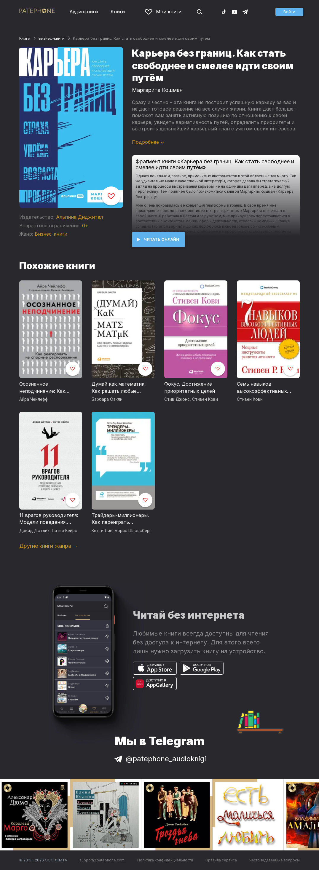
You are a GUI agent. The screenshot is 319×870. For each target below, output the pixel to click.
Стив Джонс (177, 399)
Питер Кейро (64, 530)
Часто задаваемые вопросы (274, 860)
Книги (118, 12)
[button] (289, 12)
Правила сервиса (221, 860)
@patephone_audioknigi (159, 758)
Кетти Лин (102, 530)
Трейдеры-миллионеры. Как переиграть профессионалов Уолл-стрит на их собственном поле (122, 519)
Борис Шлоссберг (133, 530)
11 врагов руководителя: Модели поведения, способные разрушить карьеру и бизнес (48, 519)
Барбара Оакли (107, 399)
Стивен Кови (205, 399)
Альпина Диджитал (79, 217)
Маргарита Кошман (157, 90)
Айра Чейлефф (33, 399)
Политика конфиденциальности (165, 860)
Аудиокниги (83, 12)
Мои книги (163, 12)
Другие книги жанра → (48, 546)
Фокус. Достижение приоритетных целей (189, 387)
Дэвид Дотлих (34, 530)
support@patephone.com (102, 860)
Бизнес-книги (52, 38)
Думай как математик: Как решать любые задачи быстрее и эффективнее (119, 388)
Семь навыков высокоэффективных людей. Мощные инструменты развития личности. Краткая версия (268, 388)
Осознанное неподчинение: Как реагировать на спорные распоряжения (49, 388)
